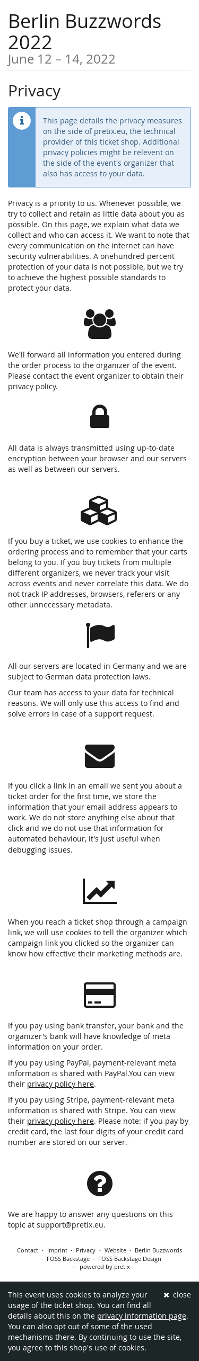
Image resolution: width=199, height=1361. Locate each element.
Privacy (86, 1250)
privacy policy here (60, 1084)
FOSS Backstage (68, 1258)
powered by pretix (105, 1266)
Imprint (57, 1250)
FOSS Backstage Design (129, 1258)
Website (115, 1250)
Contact (27, 1250)
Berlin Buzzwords (158, 1250)
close (177, 1295)
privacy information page (141, 1316)
